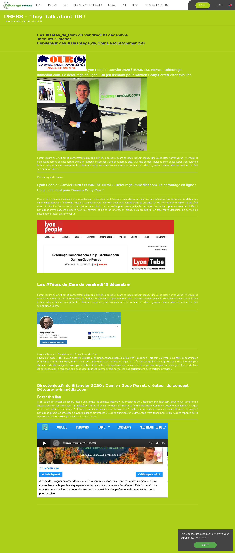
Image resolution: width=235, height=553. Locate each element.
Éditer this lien (144, 284)
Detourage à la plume (157, 5)
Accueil (9, 21)
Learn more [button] (201, 537)
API (124, 5)
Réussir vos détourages (88, 5)
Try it (39, 5)
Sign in (203, 5)
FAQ (65, 5)
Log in (219, 5)
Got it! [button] (205, 545)
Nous (135, 5)
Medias (112, 5)
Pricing (52, 5)
